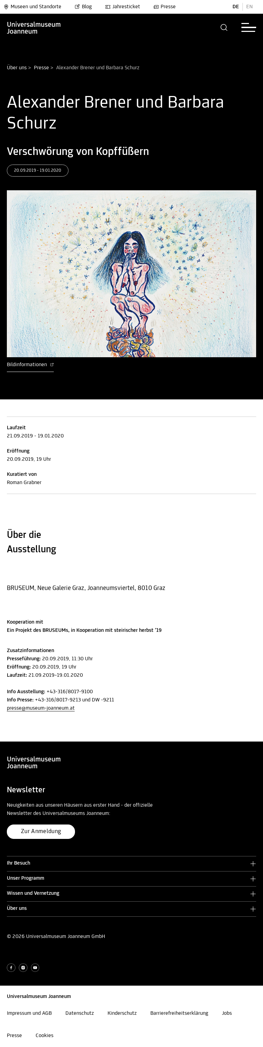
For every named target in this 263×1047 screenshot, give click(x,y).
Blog (83, 7)
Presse (164, 7)
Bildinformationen (30, 365)
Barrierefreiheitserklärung (179, 1013)
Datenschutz (79, 1013)
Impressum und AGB (29, 1013)
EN (249, 7)
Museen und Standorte (32, 7)
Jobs (227, 1013)
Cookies (44, 1035)
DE (236, 7)
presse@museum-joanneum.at (41, 708)
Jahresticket (122, 7)
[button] (224, 27)
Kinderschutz (122, 1013)
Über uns (17, 68)
